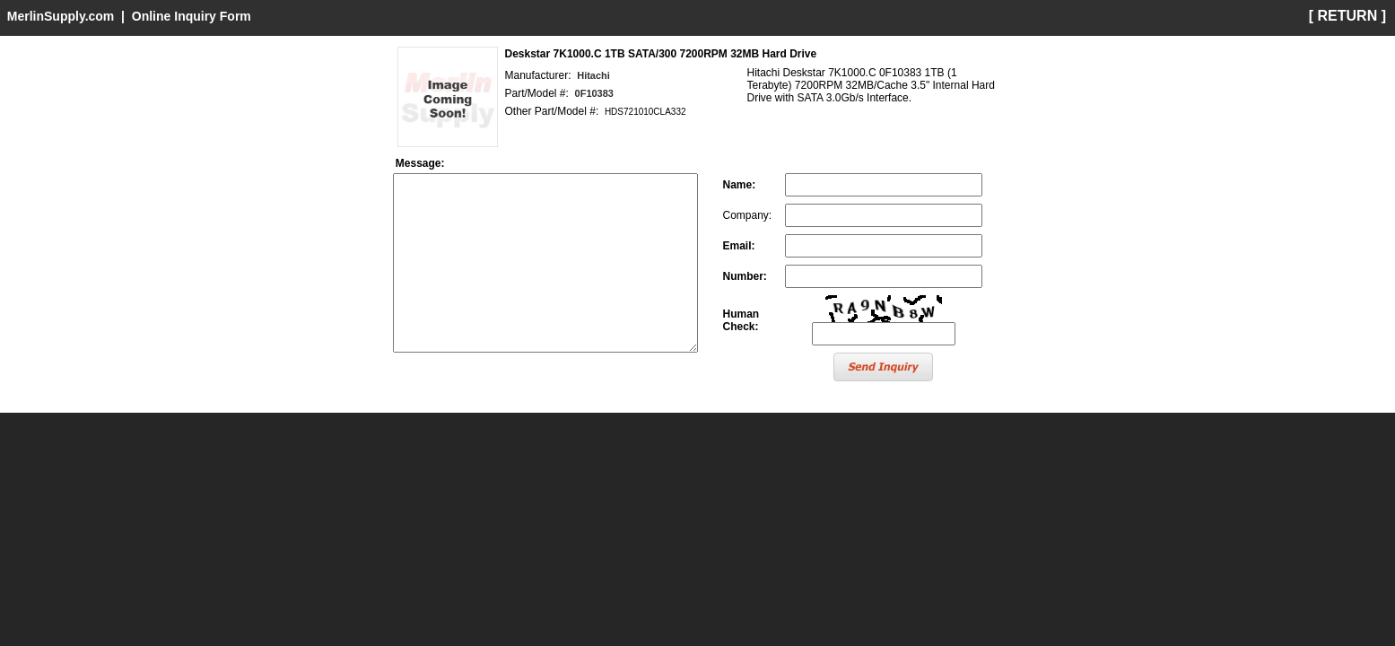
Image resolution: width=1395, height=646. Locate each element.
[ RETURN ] (1347, 15)
